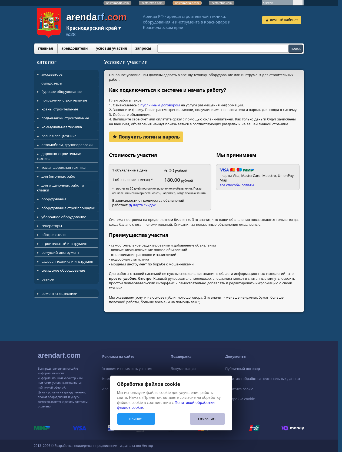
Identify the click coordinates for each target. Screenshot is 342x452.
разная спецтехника (58, 135)
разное (47, 279)
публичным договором (160, 105)
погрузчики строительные (64, 100)
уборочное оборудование (63, 216)
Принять (136, 418)
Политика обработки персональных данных (262, 378)
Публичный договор (242, 368)
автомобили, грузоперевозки (66, 144)
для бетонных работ (59, 176)
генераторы (51, 225)
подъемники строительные (65, 118)
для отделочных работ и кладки (60, 188)
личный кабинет (284, 19)
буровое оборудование (61, 91)
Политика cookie (239, 388)
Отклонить (207, 418)
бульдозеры (51, 83)
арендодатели (74, 48)
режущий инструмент (60, 252)
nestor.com (117, 3)
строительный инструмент (64, 243)
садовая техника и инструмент (68, 261)
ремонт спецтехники (59, 293)
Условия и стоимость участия (127, 368)
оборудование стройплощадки (68, 207)
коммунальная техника (61, 126)
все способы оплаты (237, 185)
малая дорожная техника (63, 167)
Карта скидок (144, 205)
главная (45, 48)
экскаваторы (52, 74)
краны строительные (59, 109)
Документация (183, 368)
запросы (143, 48)
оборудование (53, 199)
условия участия (111, 48)
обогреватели (53, 234)
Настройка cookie (240, 398)
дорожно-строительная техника (59, 156)
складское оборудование (63, 270)
